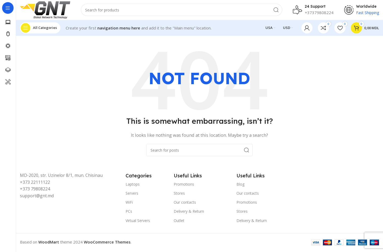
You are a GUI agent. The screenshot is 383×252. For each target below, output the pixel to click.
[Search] (183, 11)
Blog (240, 185)
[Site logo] (47, 10)
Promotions (184, 185)
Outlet (179, 221)
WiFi (129, 203)
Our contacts (185, 203)
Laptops (133, 185)
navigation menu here (118, 29)
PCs (129, 212)
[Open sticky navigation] (40, 29)
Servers (132, 194)
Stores (179, 194)
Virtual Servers (138, 221)
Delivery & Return (189, 212)
